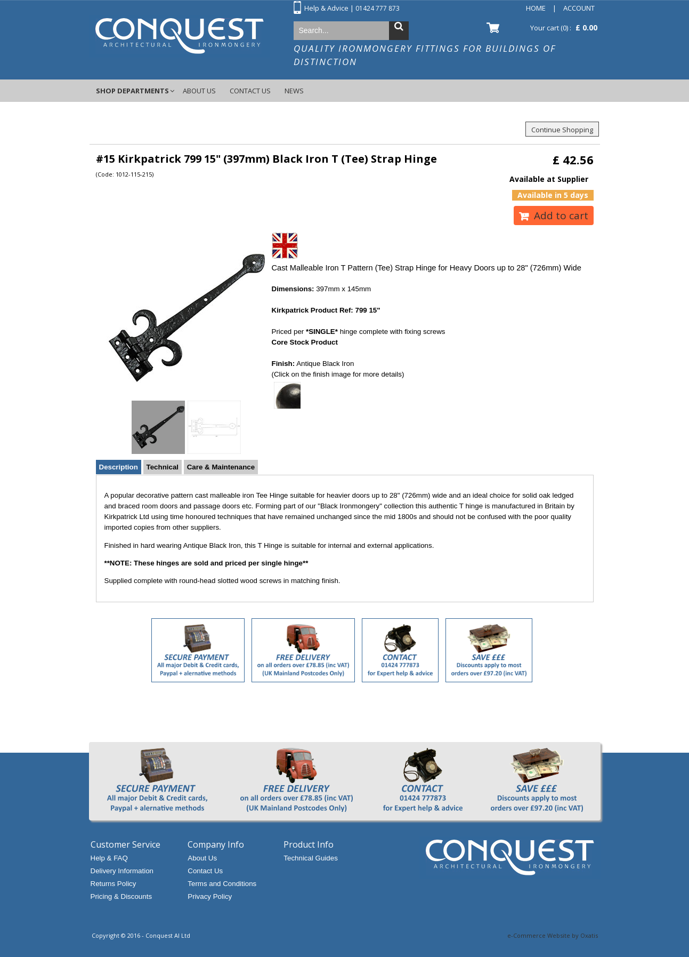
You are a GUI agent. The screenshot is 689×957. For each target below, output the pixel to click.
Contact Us (250, 90)
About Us (199, 90)
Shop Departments (132, 90)
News (294, 90)
